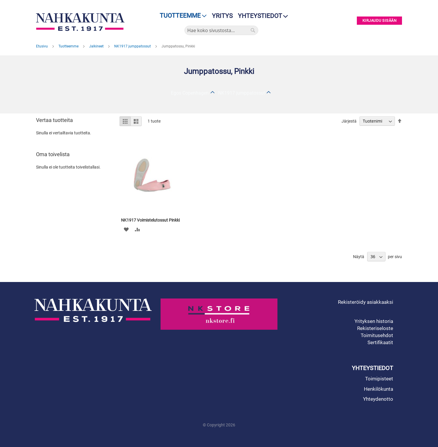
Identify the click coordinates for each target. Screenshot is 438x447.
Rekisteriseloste (375, 328)
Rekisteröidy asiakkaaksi (365, 302)
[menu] (181, 16)
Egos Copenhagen (190, 93)
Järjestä (349, 121)
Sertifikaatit (380, 342)
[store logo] (82, 22)
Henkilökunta (378, 389)
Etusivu (42, 46)
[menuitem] (181, 16)
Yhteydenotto (378, 399)
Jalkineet (96, 46)
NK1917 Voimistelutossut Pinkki (150, 220)
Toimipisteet (379, 379)
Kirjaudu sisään (379, 21)
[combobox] (221, 30)
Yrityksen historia (373, 321)
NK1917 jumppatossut (133, 46)
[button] (126, 229)
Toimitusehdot (377, 335)
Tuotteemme (68, 46)
